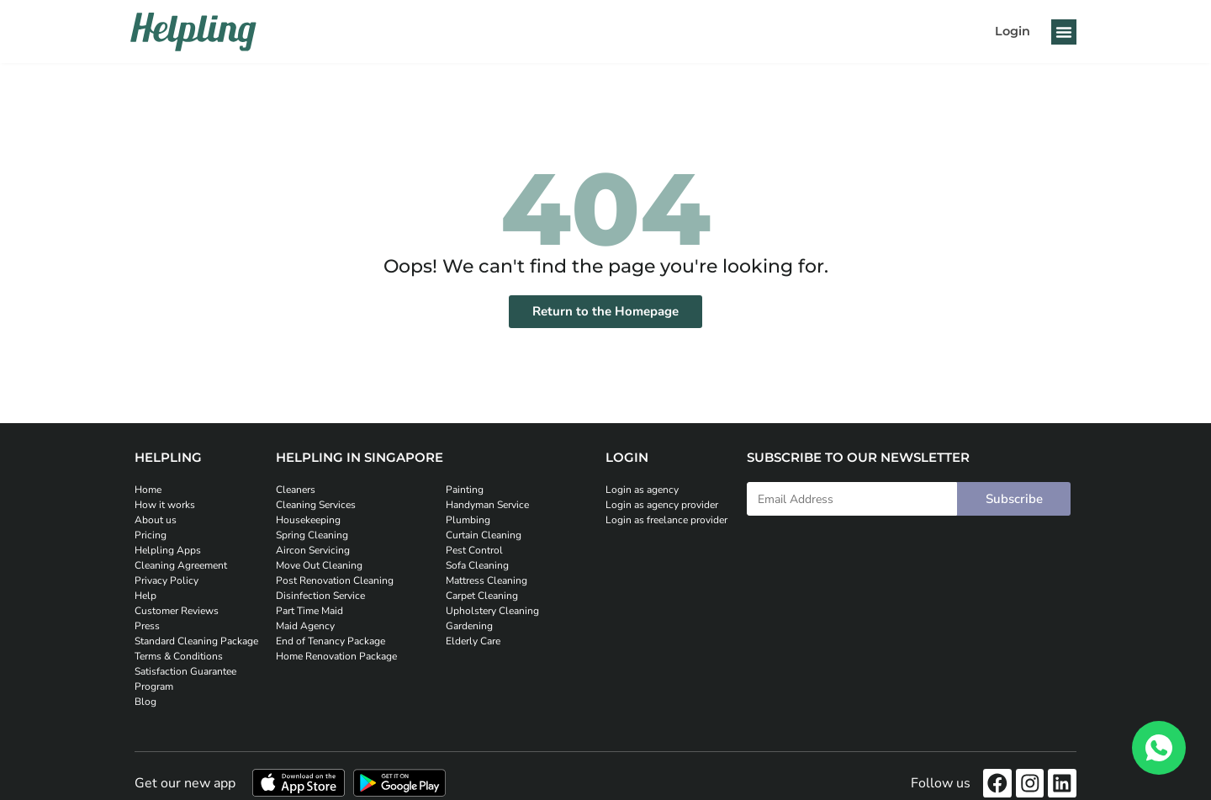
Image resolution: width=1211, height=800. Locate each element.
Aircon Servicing (313, 550)
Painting (465, 489)
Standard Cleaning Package (196, 641)
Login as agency (642, 489)
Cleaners (295, 489)
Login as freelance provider (666, 520)
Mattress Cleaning (486, 580)
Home (148, 489)
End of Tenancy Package (330, 641)
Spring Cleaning (312, 535)
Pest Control (474, 550)
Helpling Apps (168, 550)
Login (1012, 31)
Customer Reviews (177, 610)
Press (147, 626)
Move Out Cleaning (319, 565)
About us (156, 520)
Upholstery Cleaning (492, 610)
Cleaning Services (316, 504)
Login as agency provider (662, 504)
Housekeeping (308, 520)
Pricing (151, 535)
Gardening (469, 626)
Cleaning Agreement (181, 565)
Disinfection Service (320, 595)
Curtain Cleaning (483, 535)
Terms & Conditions (179, 656)
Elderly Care (473, 641)
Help (145, 595)
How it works (165, 504)
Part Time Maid (309, 610)
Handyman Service (487, 504)
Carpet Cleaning (482, 595)
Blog (145, 701)
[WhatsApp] (1159, 748)
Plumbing (468, 520)
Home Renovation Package (336, 656)
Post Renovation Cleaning (335, 580)
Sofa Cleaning (477, 565)
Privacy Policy (166, 580)
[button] (1063, 32)
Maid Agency (305, 626)
